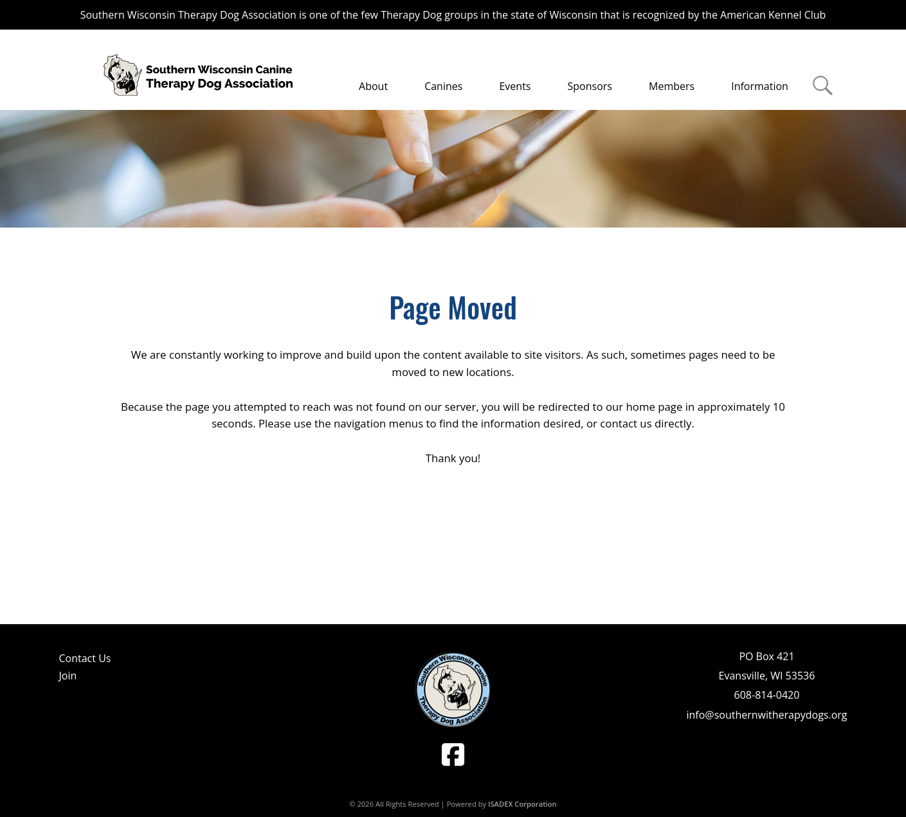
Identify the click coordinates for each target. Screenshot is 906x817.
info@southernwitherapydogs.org (766, 715)
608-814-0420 (767, 695)
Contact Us (85, 658)
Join (68, 676)
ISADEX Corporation (522, 804)
